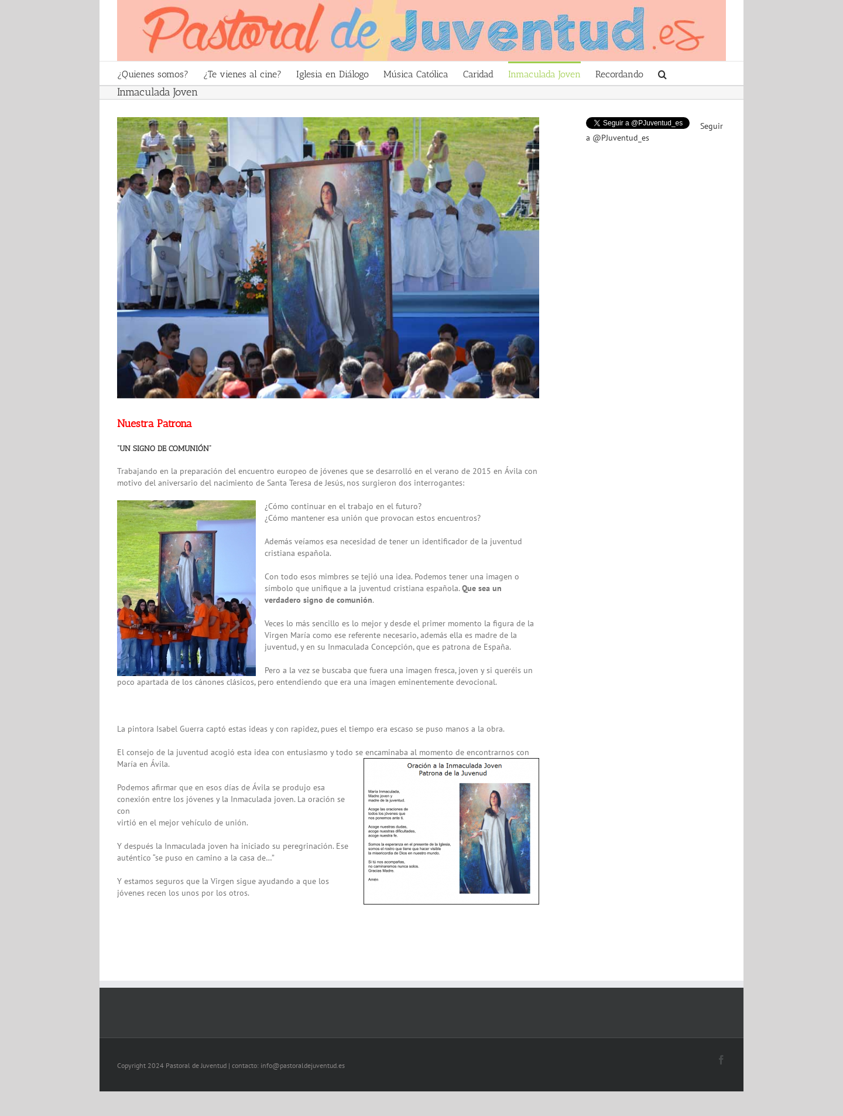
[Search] (662, 73)
